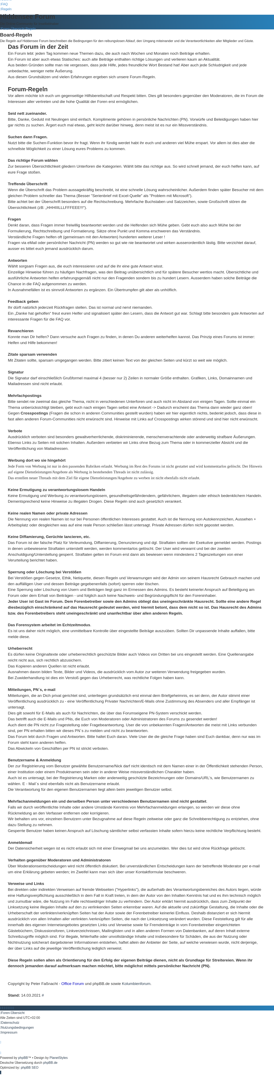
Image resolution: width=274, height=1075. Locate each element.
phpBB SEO (29, 1067)
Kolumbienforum (136, 983)
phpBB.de (50, 1062)
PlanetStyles (59, 1057)
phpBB (23, 1057)
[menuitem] (4, 4)
